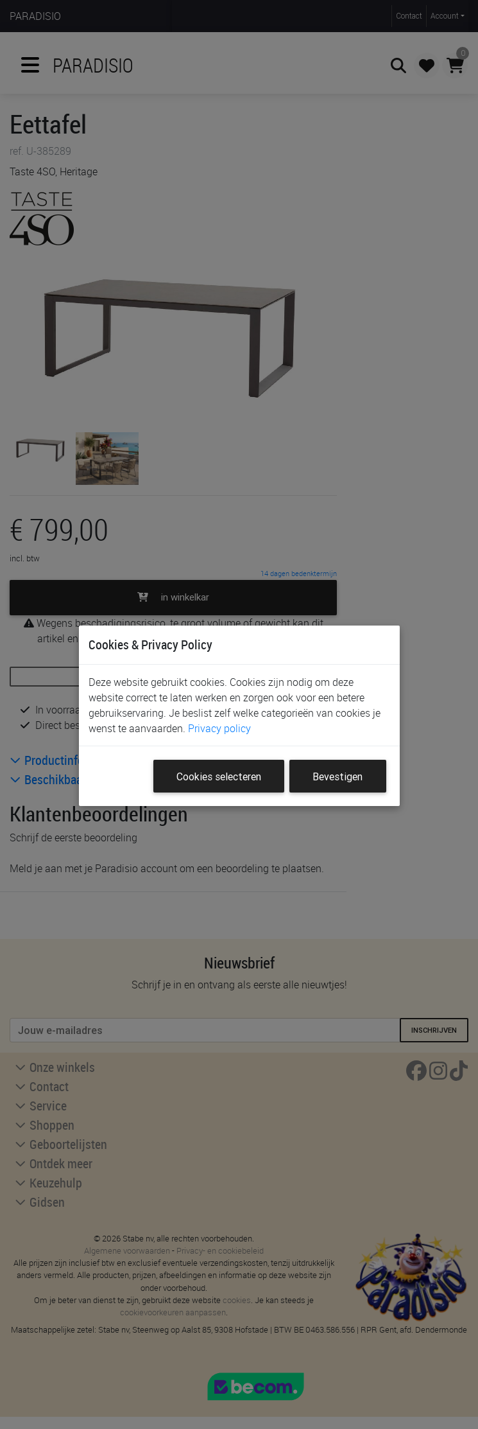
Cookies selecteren (218, 776)
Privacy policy (219, 728)
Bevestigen (337, 776)
